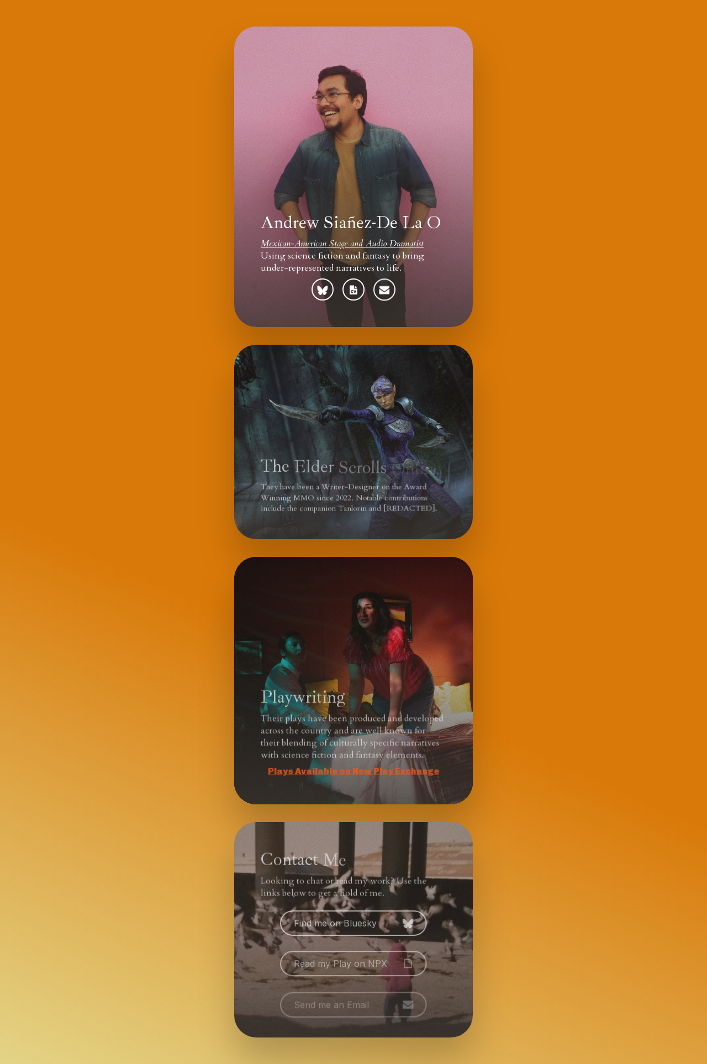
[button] (323, 289)
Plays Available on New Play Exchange (351, 771)
